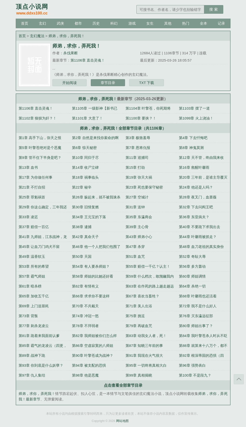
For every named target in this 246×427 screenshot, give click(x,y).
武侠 (60, 23)
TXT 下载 (146, 83)
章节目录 (108, 83)
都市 (78, 23)
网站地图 (122, 421)
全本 (203, 23)
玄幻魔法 (37, 36)
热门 (185, 23)
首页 (24, 23)
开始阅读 (69, 83)
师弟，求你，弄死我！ (67, 36)
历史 (96, 23)
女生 (150, 23)
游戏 (132, 23)
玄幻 (42, 23)
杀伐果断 (70, 53)
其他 (167, 23)
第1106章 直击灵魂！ (87, 60)
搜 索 (213, 9)
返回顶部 (239, 379)
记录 (221, 23)
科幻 (114, 23)
